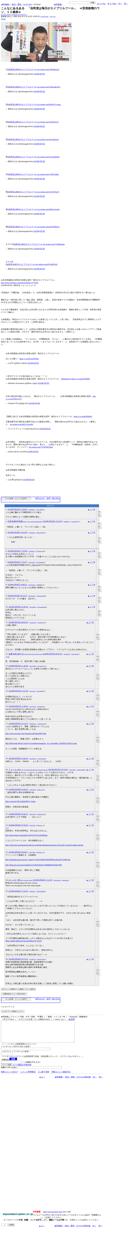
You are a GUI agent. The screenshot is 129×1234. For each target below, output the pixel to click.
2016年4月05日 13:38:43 (18, 706)
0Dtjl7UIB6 (32, 825)
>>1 (7, 828)
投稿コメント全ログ (9, 1076)
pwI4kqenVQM (80, 770)
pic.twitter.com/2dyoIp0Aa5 (48, 139)
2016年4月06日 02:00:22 (18, 789)
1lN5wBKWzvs (41, 724)
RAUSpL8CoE (57, 880)
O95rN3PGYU (33, 758)
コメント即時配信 (27, 1076)
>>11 (7, 657)
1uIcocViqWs (74, 521)
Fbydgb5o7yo (39, 551)
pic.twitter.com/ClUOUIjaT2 (48, 192)
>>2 (7, 565)
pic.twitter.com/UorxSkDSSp (48, 157)
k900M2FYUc (32, 724)
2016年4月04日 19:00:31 (17, 585)
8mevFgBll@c (40, 691)
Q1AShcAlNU (32, 622)
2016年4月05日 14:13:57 (18, 724)
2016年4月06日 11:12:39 (42, 880)
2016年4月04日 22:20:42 (18, 607)
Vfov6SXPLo (66, 654)
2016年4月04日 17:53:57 (17, 562)
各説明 (71, 1019)
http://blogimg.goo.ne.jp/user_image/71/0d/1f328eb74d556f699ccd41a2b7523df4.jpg (37, 860)
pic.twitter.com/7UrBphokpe (54, 244)
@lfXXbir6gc (40, 706)
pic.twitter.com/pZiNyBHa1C (48, 227)
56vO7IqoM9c (41, 758)
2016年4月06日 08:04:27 (18, 852)
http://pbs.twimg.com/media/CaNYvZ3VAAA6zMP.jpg (26, 835)
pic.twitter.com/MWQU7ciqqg (49, 104)
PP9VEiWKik (31, 596)
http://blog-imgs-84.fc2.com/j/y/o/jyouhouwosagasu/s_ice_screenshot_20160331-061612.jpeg (41, 743)
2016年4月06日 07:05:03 (18, 825)
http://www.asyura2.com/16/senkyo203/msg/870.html (13, 14)
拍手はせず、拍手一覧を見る (47, 498)
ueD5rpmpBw (31, 585)
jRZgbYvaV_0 (39, 825)
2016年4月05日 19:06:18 (18, 759)
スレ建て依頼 (43, 1076)
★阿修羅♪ (5, 4)
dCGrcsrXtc (32, 691)
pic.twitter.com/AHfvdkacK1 (48, 69)
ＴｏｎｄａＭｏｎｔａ (28, 770)
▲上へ (42, 1081)
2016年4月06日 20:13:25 (18, 959)
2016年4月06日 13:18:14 (18, 891)
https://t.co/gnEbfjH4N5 (83, 416)
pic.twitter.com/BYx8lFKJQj (46, 264)
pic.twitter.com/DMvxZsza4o (48, 209)
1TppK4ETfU (31, 532)
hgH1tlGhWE (32, 607)
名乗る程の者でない (25, 654)
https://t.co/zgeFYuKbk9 (80, 379)
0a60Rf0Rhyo (40, 585)
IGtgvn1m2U (31, 562)
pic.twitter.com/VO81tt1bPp (48, 174)
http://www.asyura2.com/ (52, 1216)
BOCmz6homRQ (41, 607)
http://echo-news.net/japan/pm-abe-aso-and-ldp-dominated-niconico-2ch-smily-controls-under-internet (44, 845)
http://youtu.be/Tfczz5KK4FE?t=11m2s (20, 801)
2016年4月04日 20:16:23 (17, 596)
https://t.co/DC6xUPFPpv (29, 359)
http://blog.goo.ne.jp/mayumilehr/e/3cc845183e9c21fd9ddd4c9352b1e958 (33, 865)
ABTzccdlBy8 (39, 532)
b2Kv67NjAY (32, 706)
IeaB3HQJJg (67, 521)
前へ (126, 4)
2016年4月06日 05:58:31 (18, 814)
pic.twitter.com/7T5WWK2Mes (41, 447)
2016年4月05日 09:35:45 (52, 654)
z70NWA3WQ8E (41, 596)
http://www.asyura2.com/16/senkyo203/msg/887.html (25, 734)
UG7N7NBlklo (39, 562)
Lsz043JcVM (32, 789)
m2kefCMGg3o (41, 814)
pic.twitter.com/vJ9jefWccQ (48, 122)
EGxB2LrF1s (32, 959)
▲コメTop (101, 4)
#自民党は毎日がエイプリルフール (22, 69)
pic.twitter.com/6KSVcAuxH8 (21, 424)
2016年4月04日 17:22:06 (17, 551)
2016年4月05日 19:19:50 (58, 770)
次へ (120, 4)
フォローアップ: (8, 1007)
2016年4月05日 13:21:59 (18, 691)
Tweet (3, 19)
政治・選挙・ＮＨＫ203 (22, 4)
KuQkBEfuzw (31, 509)
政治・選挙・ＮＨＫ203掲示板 (78, 1081)
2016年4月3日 (39, 74)
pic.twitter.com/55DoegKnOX (48, 87)
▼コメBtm (111, 4)
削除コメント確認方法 (61, 1076)
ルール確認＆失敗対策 (22, 1069)
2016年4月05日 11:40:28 (18, 666)
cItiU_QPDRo (40, 509)
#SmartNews (66, 379)
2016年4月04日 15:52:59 (52, 521)
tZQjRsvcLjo (40, 789)
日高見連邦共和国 (25, 521)
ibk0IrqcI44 (65, 880)
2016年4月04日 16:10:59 (17, 532)
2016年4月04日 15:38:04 (17, 509)
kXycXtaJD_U (40, 666)
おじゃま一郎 (20, 880)
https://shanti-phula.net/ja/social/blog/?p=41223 (23, 941)
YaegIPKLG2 (31, 551)
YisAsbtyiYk (41, 622)
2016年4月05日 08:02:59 (18, 622)
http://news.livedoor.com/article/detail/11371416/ (19, 283)
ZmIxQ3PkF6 (32, 666)
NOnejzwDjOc (74, 654)
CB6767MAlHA (40, 891)
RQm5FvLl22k (40, 959)
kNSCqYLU (53, 16)
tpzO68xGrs (32, 891)
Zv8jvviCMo (72, 770)
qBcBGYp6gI (32, 814)
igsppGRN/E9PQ (44, 16)
